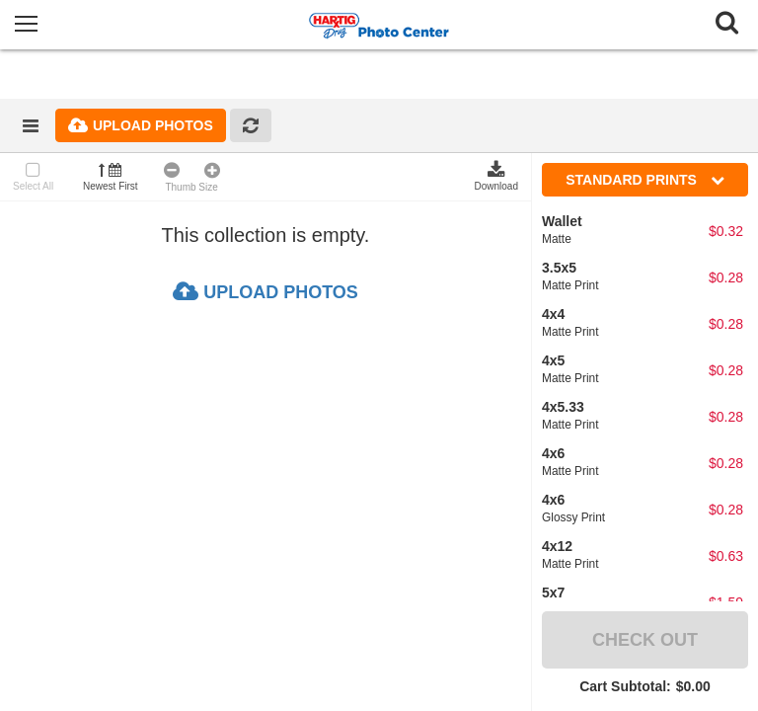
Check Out (645, 640)
